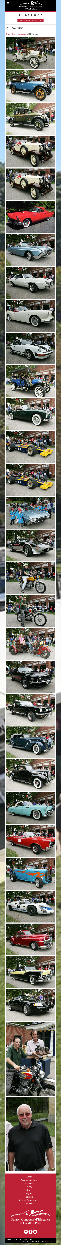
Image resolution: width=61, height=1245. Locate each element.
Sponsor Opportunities (29, 1200)
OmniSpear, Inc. (50, 1241)
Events (29, 1177)
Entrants (29, 1190)
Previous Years (23, 34)
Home (8, 34)
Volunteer (28, 1203)
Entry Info (28, 1193)
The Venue (29, 1183)
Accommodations (29, 1180)
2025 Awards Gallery (30, 20)
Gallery (14, 34)
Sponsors (29, 1197)
